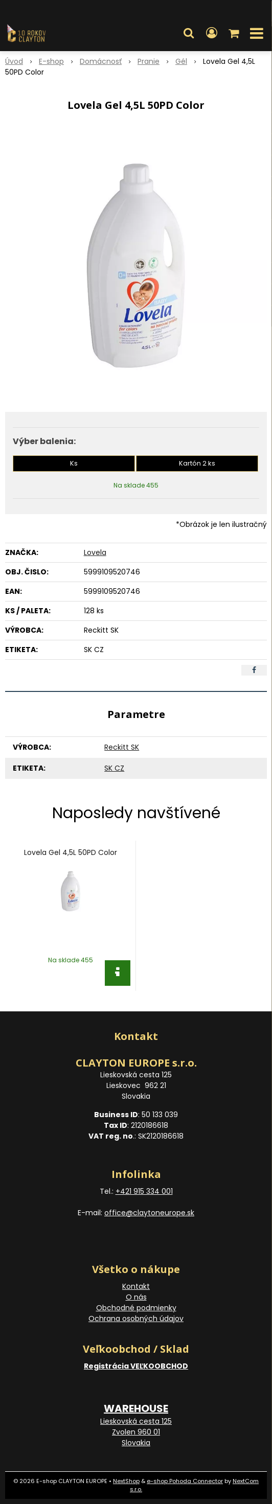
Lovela (95, 552)
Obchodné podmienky (136, 1308)
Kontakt (136, 1286)
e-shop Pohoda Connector (185, 1481)
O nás (136, 1297)
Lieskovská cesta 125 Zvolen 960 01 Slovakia (136, 1432)
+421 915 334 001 (144, 1191)
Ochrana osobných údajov (136, 1318)
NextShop (126, 1481)
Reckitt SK (121, 747)
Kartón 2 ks (197, 463)
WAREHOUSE (136, 1408)
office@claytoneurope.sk (149, 1213)
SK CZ (114, 768)
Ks (74, 463)
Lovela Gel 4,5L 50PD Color (70, 852)
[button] (188, 33)
